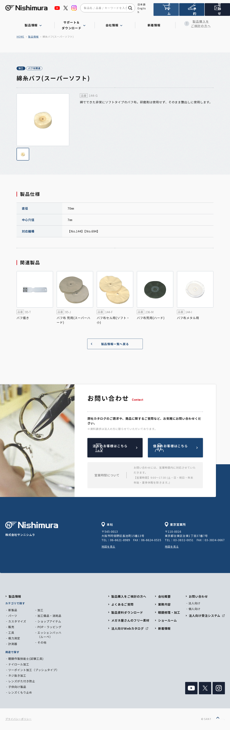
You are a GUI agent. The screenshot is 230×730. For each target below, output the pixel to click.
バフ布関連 (45, 68)
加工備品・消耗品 (49, 616)
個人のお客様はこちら (184, 448)
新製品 (12, 610)
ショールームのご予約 (192, 11)
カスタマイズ (17, 622)
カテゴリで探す (15, 604)
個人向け (194, 609)
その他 (41, 643)
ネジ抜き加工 (17, 676)
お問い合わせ (198, 597)
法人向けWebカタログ (129, 629)
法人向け (194, 604)
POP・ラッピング (49, 627)
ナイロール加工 (18, 665)
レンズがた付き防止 (21, 681)
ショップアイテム (49, 622)
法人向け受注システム (166, 11)
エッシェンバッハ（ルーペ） (49, 635)
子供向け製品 (17, 687)
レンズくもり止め (20, 693)
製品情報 (33, 36)
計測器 (12, 644)
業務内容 (164, 605)
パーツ (12, 616)
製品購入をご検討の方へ (196, 23)
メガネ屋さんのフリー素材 (130, 621)
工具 (11, 633)
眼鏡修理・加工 (169, 613)
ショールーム (167, 621)
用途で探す (12, 652)
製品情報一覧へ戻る (108, 344)
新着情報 (155, 23)
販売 (11, 627)
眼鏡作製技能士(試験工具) (26, 659)
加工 (24, 68)
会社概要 (164, 597)
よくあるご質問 (122, 605)
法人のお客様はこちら (123, 448)
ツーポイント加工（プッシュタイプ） (33, 670)
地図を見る (108, 547)
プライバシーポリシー (18, 719)
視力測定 (14, 639)
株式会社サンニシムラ (31, 529)
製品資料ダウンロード (127, 613)
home (20, 36)
